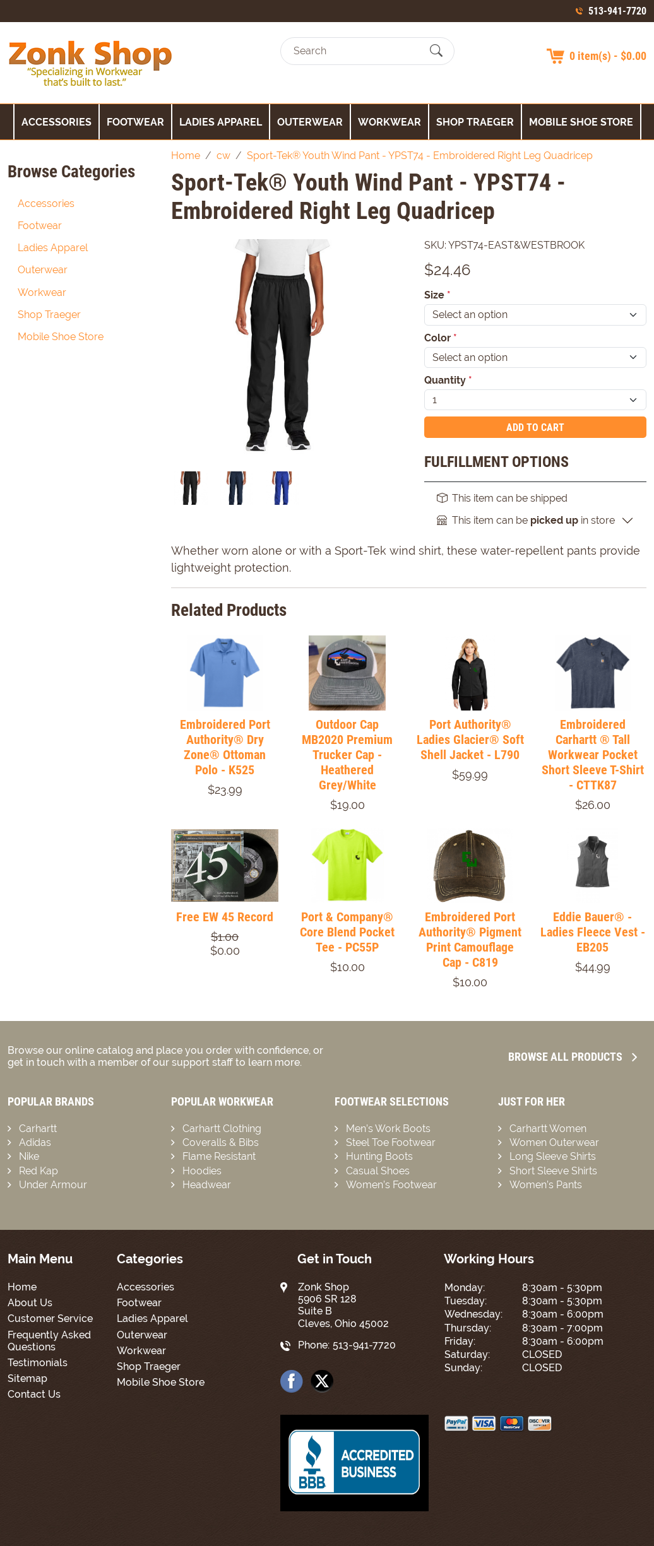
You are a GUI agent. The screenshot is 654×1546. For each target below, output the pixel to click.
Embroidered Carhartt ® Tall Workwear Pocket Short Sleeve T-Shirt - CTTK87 (593, 755)
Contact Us (34, 1394)
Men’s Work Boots (388, 1129)
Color (440, 338)
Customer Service (50, 1319)
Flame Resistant (219, 1156)
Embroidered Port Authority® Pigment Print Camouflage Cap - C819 (470, 939)
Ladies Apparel (220, 122)
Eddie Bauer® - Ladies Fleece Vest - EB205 (592, 932)
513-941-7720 (617, 11)
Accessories (56, 122)
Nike (29, 1156)
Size (437, 295)
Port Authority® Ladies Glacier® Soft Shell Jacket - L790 (470, 739)
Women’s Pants (545, 1185)
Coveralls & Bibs (220, 1142)
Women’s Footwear (391, 1185)
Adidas (35, 1142)
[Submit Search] (436, 51)
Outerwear (310, 122)
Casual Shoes (378, 1171)
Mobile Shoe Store (581, 122)
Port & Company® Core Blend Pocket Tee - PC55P (347, 932)
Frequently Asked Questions (49, 1341)
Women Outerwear (554, 1142)
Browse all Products (572, 1056)
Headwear (206, 1185)
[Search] (356, 51)
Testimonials (38, 1363)
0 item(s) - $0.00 (607, 55)
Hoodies (202, 1171)
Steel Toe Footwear (391, 1142)
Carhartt (38, 1129)
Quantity (448, 380)
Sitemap (27, 1378)
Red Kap (38, 1171)
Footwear (135, 122)
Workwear (389, 122)
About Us (30, 1303)
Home (22, 1287)
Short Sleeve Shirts (553, 1171)
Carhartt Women (547, 1129)
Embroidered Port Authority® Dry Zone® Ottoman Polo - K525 (225, 747)
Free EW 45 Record (224, 916)
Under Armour (53, 1185)
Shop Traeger (475, 122)
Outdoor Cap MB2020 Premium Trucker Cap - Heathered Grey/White (347, 755)
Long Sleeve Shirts (552, 1156)
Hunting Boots (379, 1156)
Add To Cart (535, 428)
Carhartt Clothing (221, 1129)
